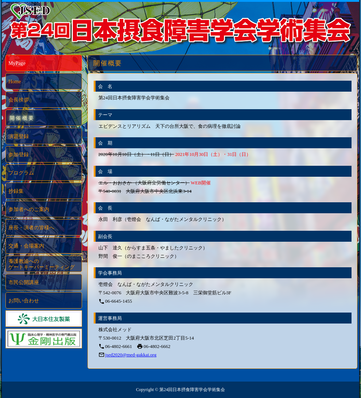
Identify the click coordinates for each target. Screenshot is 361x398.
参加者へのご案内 (28, 209)
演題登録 (18, 136)
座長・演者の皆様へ (31, 227)
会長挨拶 (18, 100)
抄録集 (16, 191)
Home (14, 81)
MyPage (17, 63)
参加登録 (18, 154)
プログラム (21, 173)
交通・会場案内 (26, 246)
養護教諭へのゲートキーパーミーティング (41, 264)
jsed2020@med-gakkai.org (130, 354)
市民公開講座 (23, 282)
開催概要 (22, 118)
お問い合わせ (23, 300)
